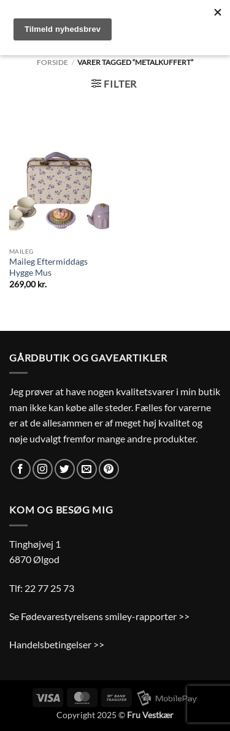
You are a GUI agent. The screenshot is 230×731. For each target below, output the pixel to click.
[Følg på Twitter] (65, 469)
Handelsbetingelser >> (56, 644)
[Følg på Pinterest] (109, 469)
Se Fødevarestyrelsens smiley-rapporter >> (99, 616)
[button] (114, 83)
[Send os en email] (87, 469)
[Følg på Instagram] (43, 469)
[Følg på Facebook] (20, 469)
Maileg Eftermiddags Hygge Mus (48, 267)
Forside (52, 62)
